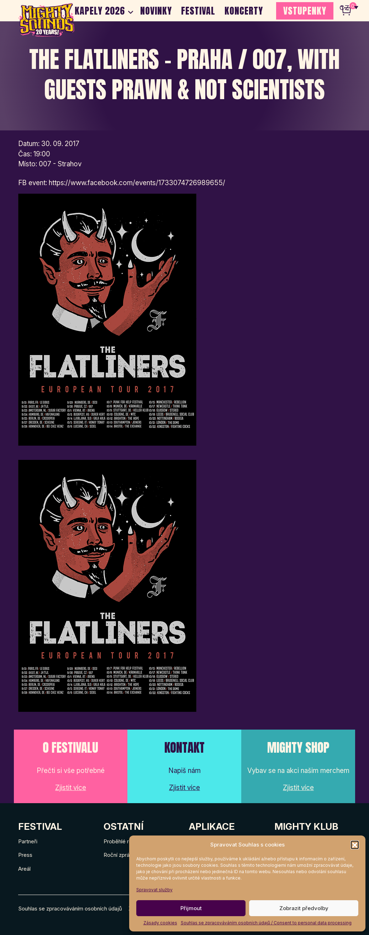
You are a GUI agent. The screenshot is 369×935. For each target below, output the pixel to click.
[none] (349, 7)
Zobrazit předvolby (303, 908)
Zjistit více (70, 788)
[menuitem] (349, 7)
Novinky (156, 11)
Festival (198, 11)
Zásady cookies (160, 922)
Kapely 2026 (100, 11)
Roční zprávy (119, 854)
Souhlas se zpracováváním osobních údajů (70, 908)
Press (25, 854)
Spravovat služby (154, 889)
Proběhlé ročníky (124, 841)
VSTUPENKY (304, 11)
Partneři (27, 841)
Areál (24, 868)
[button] (354, 844)
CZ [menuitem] (344, 7)
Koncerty (244, 11)
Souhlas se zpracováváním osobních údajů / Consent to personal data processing (266, 922)
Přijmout (191, 908)
